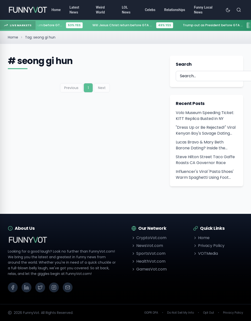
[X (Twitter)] (40, 287)
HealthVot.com (148, 261)
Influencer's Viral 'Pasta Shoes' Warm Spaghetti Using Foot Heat (205, 174)
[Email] (68, 287)
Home (13, 37)
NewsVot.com (147, 245)
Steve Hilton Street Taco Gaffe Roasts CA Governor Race (205, 160)
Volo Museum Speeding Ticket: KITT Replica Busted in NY (205, 115)
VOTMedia (205, 253)
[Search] (238, 9)
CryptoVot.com (148, 238)
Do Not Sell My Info (180, 313)
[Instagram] (54, 287)
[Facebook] (13, 287)
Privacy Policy (209, 245)
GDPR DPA (151, 313)
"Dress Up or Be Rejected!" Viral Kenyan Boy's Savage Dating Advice (206, 130)
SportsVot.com (148, 253)
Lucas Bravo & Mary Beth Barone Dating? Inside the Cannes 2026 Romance (200, 145)
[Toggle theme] (228, 10)
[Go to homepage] (28, 10)
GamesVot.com (149, 269)
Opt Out (208, 313)
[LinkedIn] (26, 287)
